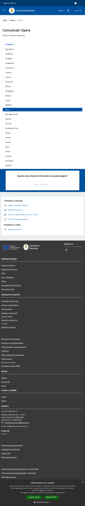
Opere (7, 109)
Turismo (8, 156)
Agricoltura (9, 49)
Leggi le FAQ (6, 453)
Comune (8, 72)
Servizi (8, 137)
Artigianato (9, 63)
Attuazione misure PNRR (10, 366)
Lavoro (8, 100)
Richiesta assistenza (9, 457)
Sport (7, 146)
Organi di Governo (8, 265)
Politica (8, 119)
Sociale (8, 142)
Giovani (8, 95)
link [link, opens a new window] (64, 493)
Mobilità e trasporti (8, 327)
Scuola (7, 133)
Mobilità (8, 105)
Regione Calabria (9, 3)
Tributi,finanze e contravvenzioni (13, 347)
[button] (42, 502)
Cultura (8, 77)
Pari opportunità (11, 114)
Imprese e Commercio (9, 313)
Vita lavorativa (6, 309)
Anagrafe (8, 58)
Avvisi (3, 385)
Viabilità (8, 165)
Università (9, 160)
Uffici (3, 273)
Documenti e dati (7, 289)
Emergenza (9, 91)
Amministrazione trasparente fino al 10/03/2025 (20, 469)
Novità (12, 20)
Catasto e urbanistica (9, 320)
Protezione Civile (11, 128)
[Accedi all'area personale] (75, 3)
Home (5, 20)
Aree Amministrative (9, 269)
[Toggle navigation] (4, 10)
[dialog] (42, 493)
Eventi (3, 400)
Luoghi (3, 396)
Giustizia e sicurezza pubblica (12, 343)
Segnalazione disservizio (10, 449)
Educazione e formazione (10, 339)
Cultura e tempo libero (9, 305)
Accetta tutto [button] (34, 497)
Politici (3, 281)
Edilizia (8, 86)
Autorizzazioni (6, 359)
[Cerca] (80, 10)
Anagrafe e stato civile (9, 301)
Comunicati (5, 381)
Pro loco (8, 123)
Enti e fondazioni (7, 277)
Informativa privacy (8, 477)
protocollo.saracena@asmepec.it (17, 422)
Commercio (9, 67)
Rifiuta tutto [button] (51, 497)
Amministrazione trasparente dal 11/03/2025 (18, 473)
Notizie (4, 377)
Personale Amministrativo (11, 285)
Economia (9, 81)
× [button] (82, 482)
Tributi (7, 151)
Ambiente (9, 53)
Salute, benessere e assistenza (12, 355)
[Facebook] (67, 10)
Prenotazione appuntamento (12, 445)
